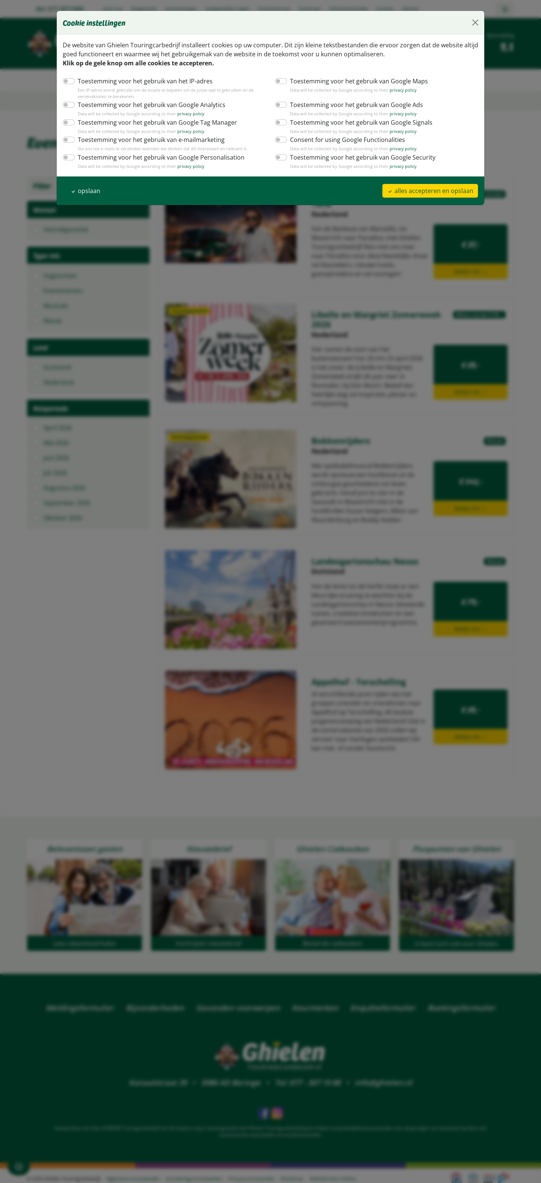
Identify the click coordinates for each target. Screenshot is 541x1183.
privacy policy (395, 90)
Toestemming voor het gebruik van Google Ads (352, 104)
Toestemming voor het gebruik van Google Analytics (147, 104)
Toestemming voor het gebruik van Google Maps (354, 81)
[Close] (475, 23)
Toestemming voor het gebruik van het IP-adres (141, 81)
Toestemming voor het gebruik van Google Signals (357, 122)
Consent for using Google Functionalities (344, 139)
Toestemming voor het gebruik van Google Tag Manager (152, 122)
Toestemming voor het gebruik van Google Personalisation (155, 157)
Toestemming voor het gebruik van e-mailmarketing (146, 139)
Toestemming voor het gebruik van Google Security (358, 157)
